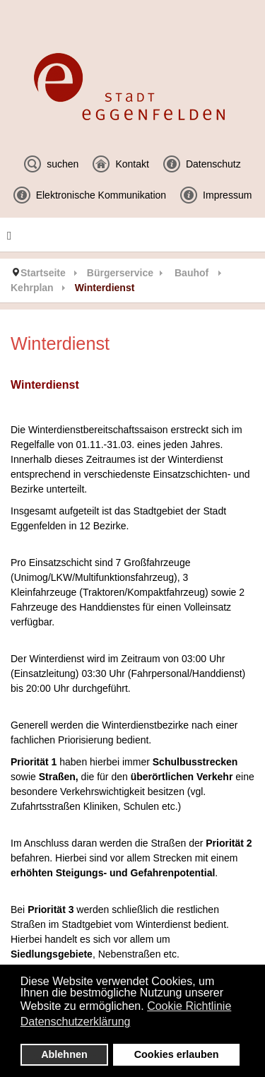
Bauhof (191, 272)
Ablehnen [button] (64, 1054)
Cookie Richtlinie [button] (189, 1006)
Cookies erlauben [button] (176, 1054)
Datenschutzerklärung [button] (75, 1022)
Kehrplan (32, 287)
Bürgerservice (120, 272)
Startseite (43, 272)
